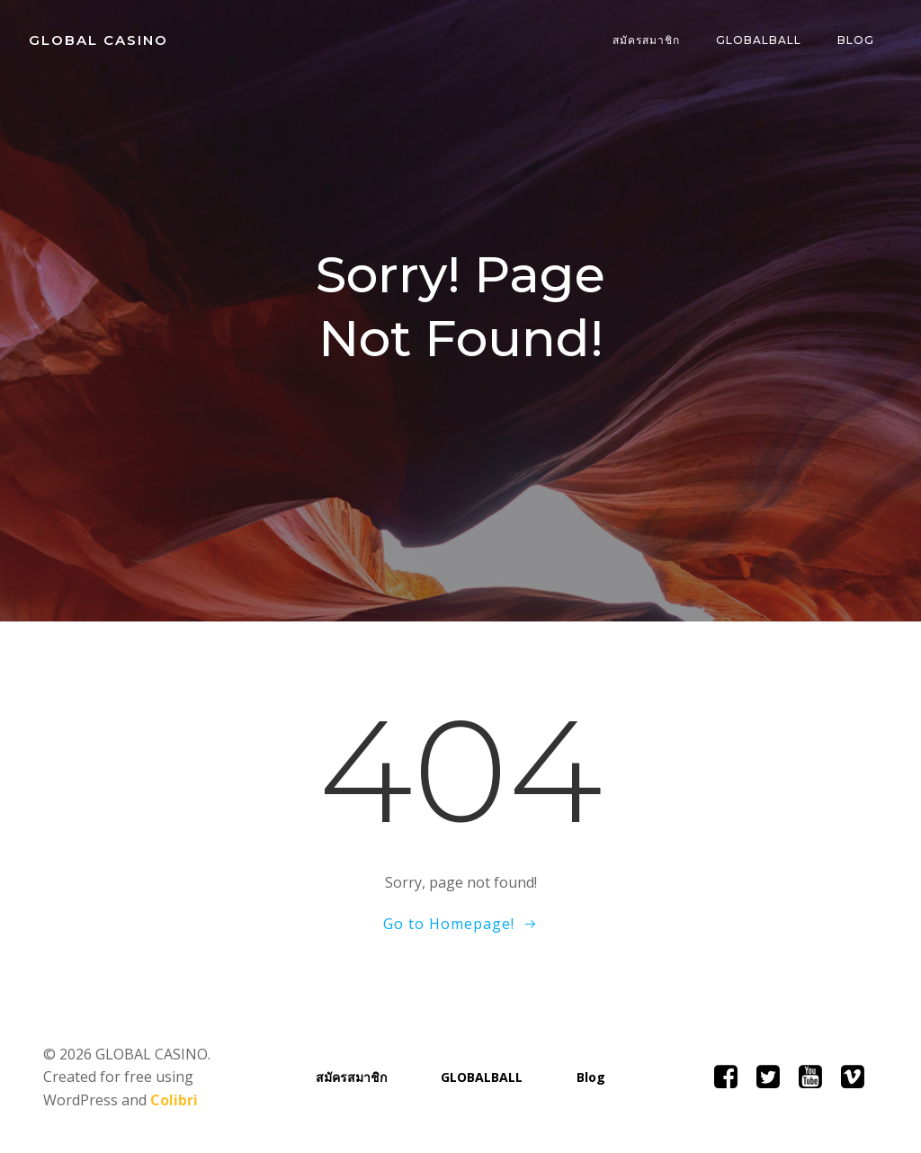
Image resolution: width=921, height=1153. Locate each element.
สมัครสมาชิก (646, 40)
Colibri (174, 1100)
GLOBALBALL (758, 40)
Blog (855, 40)
